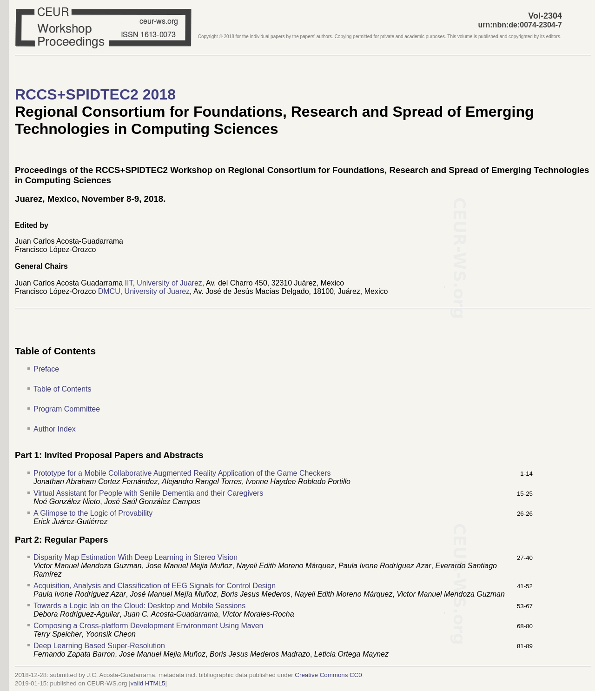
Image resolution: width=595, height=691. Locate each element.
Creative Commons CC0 (328, 674)
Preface (46, 369)
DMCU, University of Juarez (144, 291)
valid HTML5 (148, 683)
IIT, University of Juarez (163, 283)
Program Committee (66, 409)
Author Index (54, 429)
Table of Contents (62, 389)
